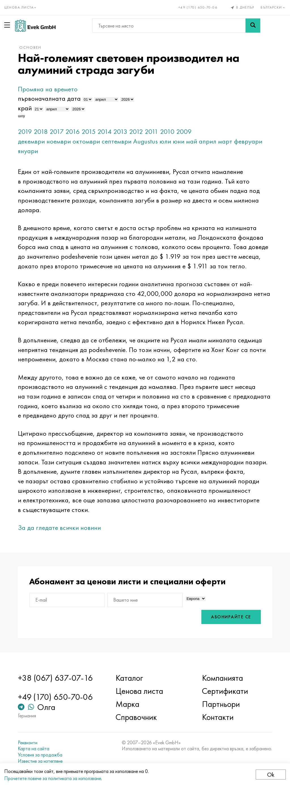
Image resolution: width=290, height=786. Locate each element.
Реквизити (27, 742)
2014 (104, 131)
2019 (25, 131)
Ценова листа (139, 691)
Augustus (145, 141)
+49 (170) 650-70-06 (198, 7)
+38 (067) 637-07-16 (55, 678)
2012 (136, 131)
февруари (248, 141)
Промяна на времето (48, 89)
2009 (184, 131)
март (225, 141)
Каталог (129, 678)
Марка (127, 704)
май (191, 141)
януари (28, 150)
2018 (41, 131)
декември (31, 141)
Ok (270, 774)
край (25, 108)
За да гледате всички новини (59, 527)
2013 (120, 131)
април (207, 141)
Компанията (222, 678)
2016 (72, 131)
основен (30, 47)
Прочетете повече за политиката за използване (52, 778)
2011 (151, 131)
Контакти (218, 717)
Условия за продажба (40, 755)
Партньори (221, 704)
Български (273, 7)
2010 (167, 131)
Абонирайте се (231, 617)
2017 (57, 131)
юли (165, 141)
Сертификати (225, 691)
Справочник (136, 717)
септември (116, 141)
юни (178, 141)
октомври (86, 141)
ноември (58, 141)
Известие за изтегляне (40, 761)
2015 (89, 131)
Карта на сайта (33, 748)
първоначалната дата (49, 98)
